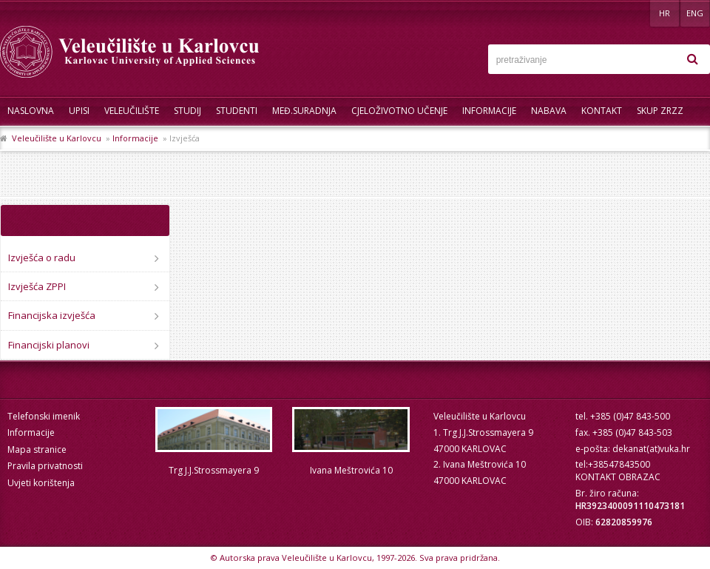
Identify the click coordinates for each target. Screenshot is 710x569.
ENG (694, 12)
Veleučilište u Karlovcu (56, 138)
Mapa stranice (37, 449)
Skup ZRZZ (660, 110)
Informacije (489, 110)
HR (664, 12)
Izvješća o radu (41, 257)
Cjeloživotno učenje (399, 110)
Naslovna (30, 110)
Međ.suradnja (304, 110)
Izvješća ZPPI (37, 286)
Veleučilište (131, 110)
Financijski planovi (48, 344)
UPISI (79, 110)
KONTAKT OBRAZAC (617, 477)
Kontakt (601, 110)
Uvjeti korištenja (41, 483)
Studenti (236, 110)
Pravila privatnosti (45, 465)
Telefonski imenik (43, 416)
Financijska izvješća (51, 315)
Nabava (549, 110)
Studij (187, 110)
